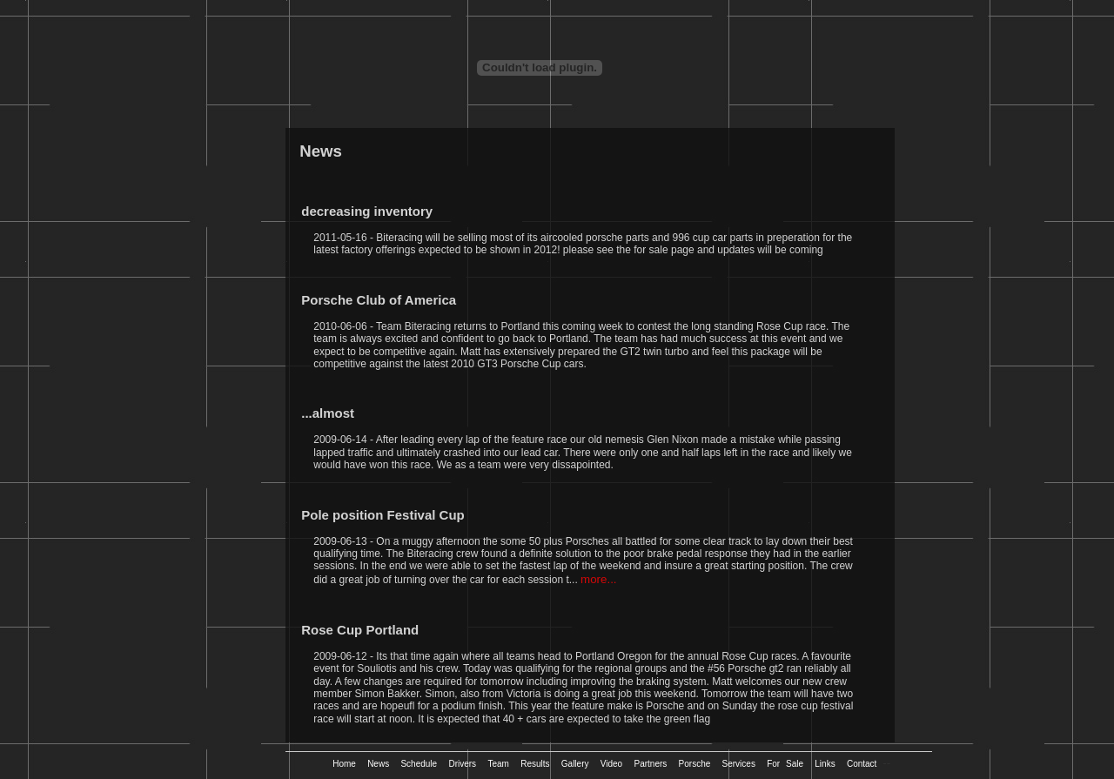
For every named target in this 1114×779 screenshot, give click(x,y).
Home (346, 764)
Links (828, 764)
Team (500, 764)
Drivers (464, 764)
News (381, 764)
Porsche (697, 764)
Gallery (577, 764)
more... (598, 579)
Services (742, 764)
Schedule (421, 764)
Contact (864, 764)
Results (537, 764)
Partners (653, 764)
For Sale (788, 764)
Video (614, 764)
